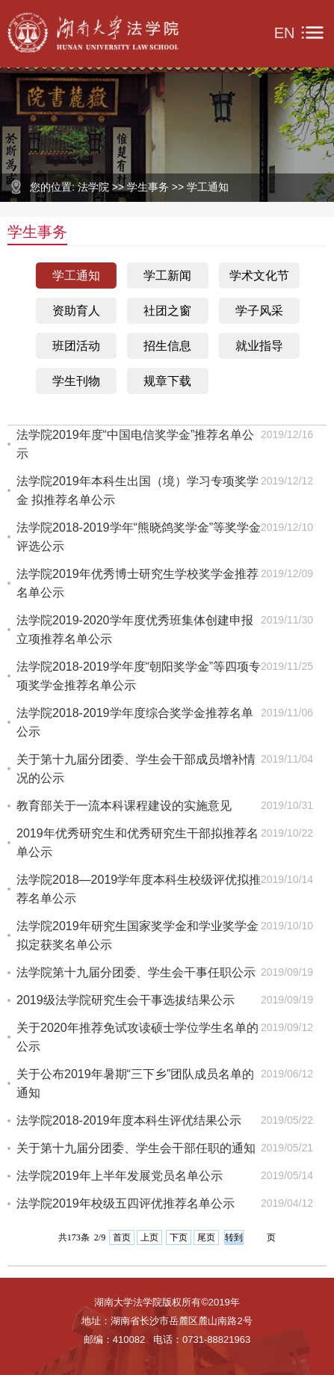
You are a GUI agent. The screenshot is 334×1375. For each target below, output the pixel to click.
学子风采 (259, 310)
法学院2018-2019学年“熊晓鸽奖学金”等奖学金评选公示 (138, 537)
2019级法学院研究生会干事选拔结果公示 (125, 1000)
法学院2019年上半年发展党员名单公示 (119, 1175)
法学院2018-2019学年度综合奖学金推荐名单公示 (134, 722)
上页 (149, 1237)
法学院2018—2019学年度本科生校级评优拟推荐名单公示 (138, 889)
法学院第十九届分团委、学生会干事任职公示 (136, 972)
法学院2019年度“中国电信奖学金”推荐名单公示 (135, 444)
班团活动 (76, 345)
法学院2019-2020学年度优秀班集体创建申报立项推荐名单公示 (134, 629)
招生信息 (167, 345)
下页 (179, 1237)
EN (284, 33)
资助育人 (76, 310)
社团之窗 (167, 310)
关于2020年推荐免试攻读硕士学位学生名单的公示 (137, 1037)
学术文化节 (259, 275)
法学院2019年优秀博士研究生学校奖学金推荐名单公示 (137, 583)
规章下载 (167, 381)
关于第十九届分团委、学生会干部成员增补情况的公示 (136, 768)
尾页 (206, 1237)
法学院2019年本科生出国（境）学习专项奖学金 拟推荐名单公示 (137, 490)
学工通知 (76, 275)
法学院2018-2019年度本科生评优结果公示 (128, 1120)
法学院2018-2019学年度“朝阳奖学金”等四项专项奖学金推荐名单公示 (138, 676)
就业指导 (259, 345)
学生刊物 (76, 381)
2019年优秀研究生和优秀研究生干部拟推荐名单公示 (137, 842)
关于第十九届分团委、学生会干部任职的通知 (136, 1148)
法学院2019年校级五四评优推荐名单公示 (125, 1203)
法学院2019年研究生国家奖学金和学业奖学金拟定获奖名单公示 (137, 935)
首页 (122, 1237)
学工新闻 (167, 275)
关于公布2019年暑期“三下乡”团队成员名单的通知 (135, 1083)
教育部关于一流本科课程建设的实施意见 (124, 805)
